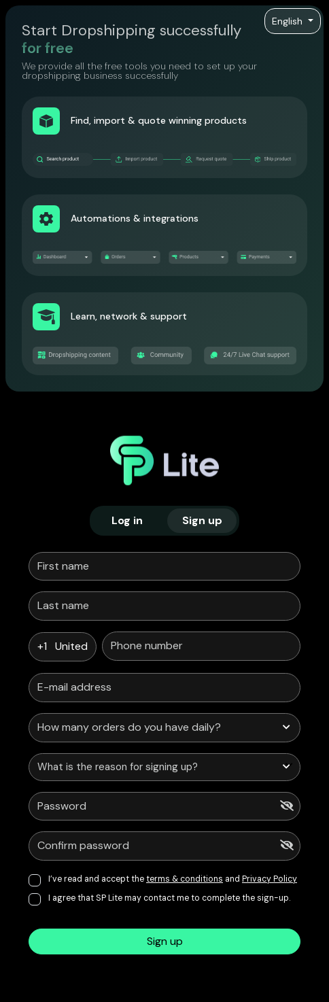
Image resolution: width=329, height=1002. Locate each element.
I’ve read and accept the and (172, 879)
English (288, 21)
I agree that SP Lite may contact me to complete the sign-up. (169, 898)
